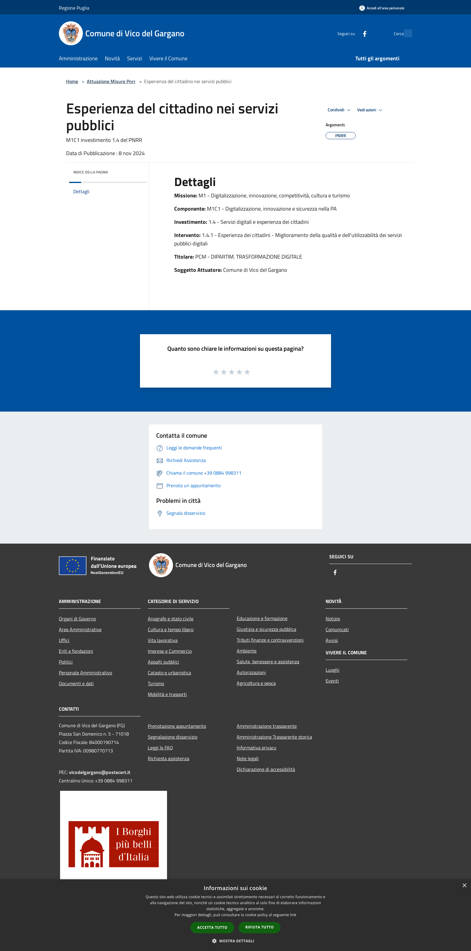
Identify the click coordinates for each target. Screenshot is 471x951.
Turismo (156, 683)
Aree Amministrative (80, 629)
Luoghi (332, 670)
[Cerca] (405, 33)
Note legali (248, 758)
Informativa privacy (256, 747)
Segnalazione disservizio (172, 736)
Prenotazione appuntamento (177, 726)
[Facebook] (351, 33)
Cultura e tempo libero (170, 629)
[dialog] (235, 915)
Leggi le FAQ (160, 747)
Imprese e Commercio (170, 651)
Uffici (64, 640)
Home (72, 81)
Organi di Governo (77, 618)
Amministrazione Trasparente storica (274, 736)
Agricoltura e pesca (256, 683)
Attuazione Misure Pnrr (111, 81)
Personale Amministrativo (85, 672)
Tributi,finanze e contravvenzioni (270, 640)
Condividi (340, 110)
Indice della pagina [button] (90, 172)
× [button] (464, 886)
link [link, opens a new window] (293, 914)
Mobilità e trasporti (167, 694)
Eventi (332, 680)
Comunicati (337, 629)
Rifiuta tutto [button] (259, 927)
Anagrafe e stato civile (170, 618)
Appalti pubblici (163, 661)
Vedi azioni (370, 110)
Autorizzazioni (251, 672)
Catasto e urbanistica (169, 672)
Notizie (333, 618)
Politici (66, 661)
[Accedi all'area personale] (381, 8)
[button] (235, 941)
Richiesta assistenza (168, 758)
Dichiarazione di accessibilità (266, 769)
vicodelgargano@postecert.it (99, 772)
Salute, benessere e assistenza (268, 661)
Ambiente (247, 650)
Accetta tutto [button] (212, 927)
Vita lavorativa (163, 640)
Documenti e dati (76, 683)
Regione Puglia (74, 7)
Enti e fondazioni (76, 651)
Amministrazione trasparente (267, 726)
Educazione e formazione (262, 618)
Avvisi (332, 640)
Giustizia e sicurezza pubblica (266, 629)
